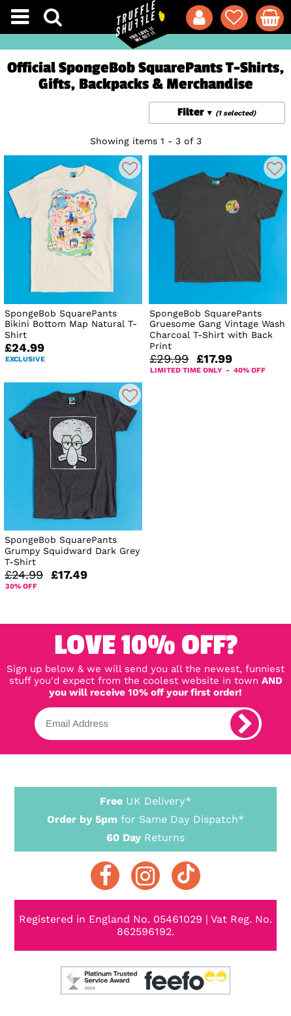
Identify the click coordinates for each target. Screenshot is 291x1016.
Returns (145, 837)
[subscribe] (244, 723)
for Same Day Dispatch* (145, 816)
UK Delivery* (145, 800)
